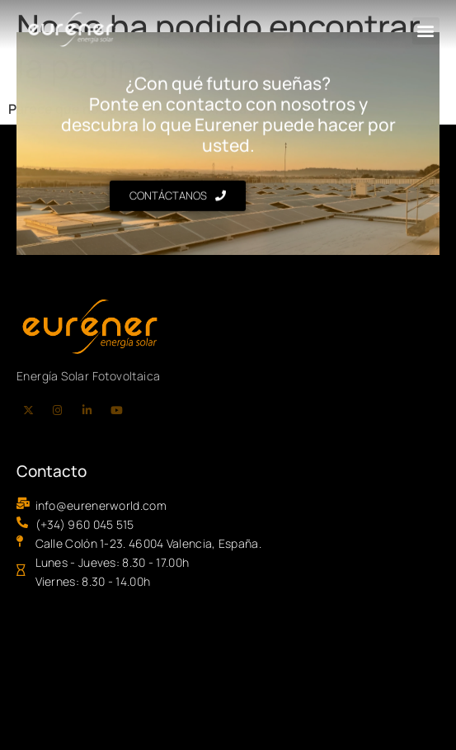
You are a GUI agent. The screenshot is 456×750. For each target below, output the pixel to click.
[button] (426, 31)
